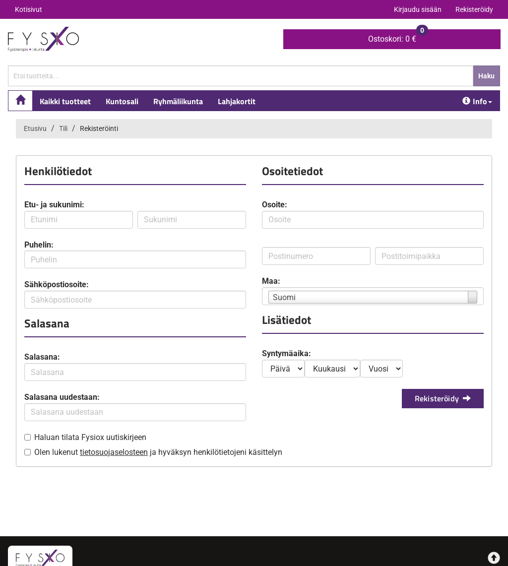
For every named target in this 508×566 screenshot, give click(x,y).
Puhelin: (39, 245)
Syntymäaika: (286, 353)
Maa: (271, 281)
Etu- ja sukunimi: (54, 204)
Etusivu (35, 128)
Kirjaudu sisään (418, 9)
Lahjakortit (236, 101)
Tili (63, 128)
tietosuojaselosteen (114, 452)
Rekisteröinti (99, 128)
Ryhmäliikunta (178, 101)
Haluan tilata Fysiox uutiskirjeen (90, 437)
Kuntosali (122, 101)
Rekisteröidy (474, 9)
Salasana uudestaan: (62, 397)
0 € (398, 36)
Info (477, 101)
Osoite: (274, 204)
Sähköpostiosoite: (56, 284)
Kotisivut (28, 9)
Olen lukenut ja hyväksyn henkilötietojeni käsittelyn (158, 452)
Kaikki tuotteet (65, 101)
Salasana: (42, 357)
